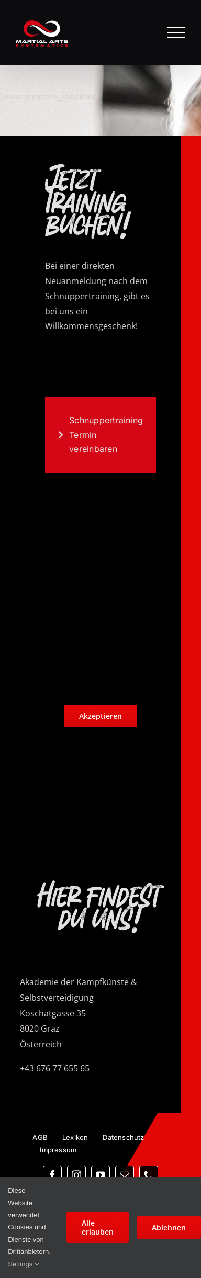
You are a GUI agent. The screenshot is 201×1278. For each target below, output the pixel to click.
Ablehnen (169, 1227)
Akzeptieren (100, 716)
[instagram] (76, 1175)
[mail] (124, 1175)
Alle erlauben (98, 1227)
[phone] (148, 1175)
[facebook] (52, 1175)
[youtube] (100, 1175)
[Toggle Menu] (176, 32)
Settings (23, 1264)
